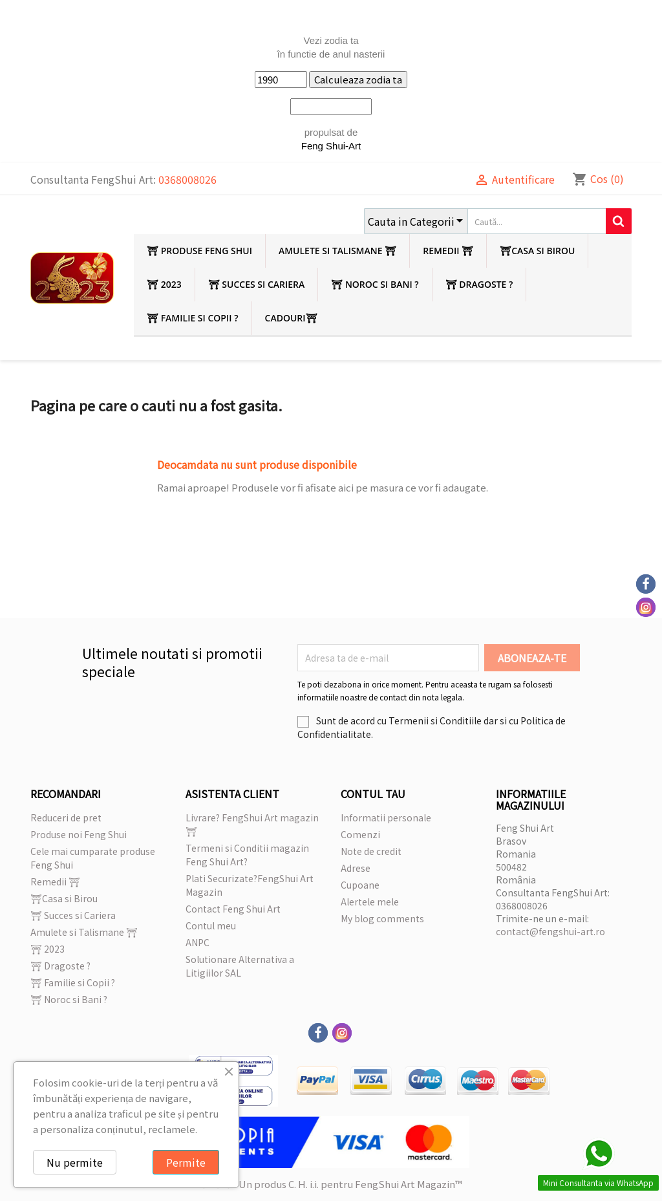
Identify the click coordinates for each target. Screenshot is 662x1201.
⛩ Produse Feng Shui (199, 250)
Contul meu (211, 925)
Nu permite (75, 1162)
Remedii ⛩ (448, 250)
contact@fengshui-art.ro (550, 931)
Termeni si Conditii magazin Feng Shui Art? (247, 854)
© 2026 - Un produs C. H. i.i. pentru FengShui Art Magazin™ (331, 1184)
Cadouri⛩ (291, 318)
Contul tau (373, 793)
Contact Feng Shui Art (233, 908)
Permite (186, 1162)
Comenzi (360, 834)
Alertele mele (370, 901)
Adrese (355, 867)
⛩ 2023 (164, 284)
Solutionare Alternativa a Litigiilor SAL (240, 966)
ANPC (197, 942)
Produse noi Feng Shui (78, 834)
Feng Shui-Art (331, 145)
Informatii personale (386, 817)
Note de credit (371, 851)
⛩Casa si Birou (537, 250)
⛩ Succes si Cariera (256, 284)
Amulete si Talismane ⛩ (337, 250)
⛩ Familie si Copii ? (193, 318)
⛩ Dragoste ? (479, 284)
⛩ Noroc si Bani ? (374, 284)
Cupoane (360, 884)
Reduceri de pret (65, 817)
